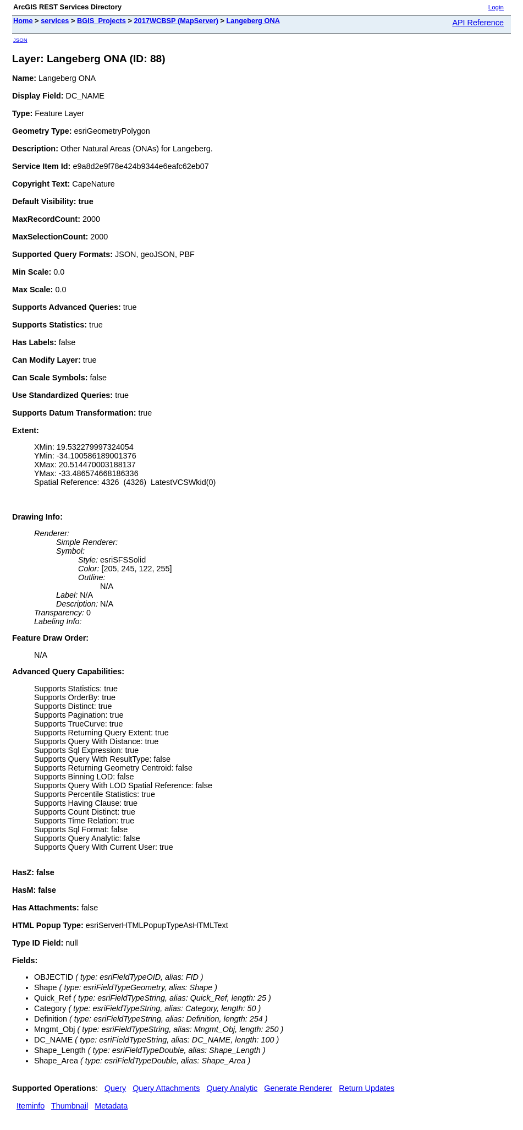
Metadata (111, 1105)
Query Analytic (232, 1088)
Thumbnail (69, 1105)
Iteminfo (30, 1105)
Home (23, 21)
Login (496, 7)
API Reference (478, 22)
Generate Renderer (298, 1088)
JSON (20, 40)
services (55, 21)
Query (115, 1088)
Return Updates (366, 1088)
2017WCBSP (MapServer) (176, 21)
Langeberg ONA (252, 21)
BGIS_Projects (101, 21)
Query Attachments (166, 1088)
